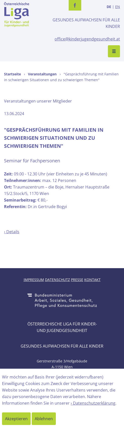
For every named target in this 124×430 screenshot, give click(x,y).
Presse (77, 279)
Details (12, 231)
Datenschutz (57, 279)
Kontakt (92, 279)
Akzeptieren (16, 418)
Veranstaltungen (42, 74)
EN (117, 6)
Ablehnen (44, 418)
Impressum (34, 279)
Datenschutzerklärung (94, 403)
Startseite (12, 74)
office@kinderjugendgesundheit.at (87, 39)
